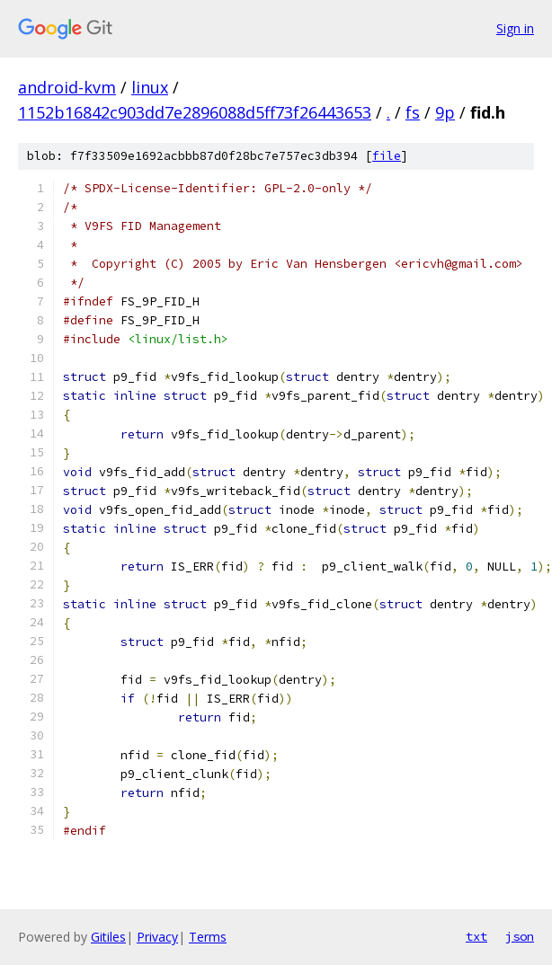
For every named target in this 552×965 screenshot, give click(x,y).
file (386, 156)
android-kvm (67, 87)
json (519, 936)
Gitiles (108, 936)
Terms (208, 936)
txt (476, 936)
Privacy (157, 936)
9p (445, 112)
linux (149, 87)
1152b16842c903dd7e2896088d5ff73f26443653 (194, 112)
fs (412, 112)
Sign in (515, 28)
